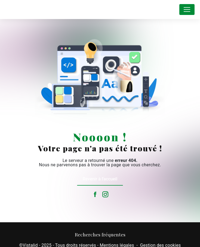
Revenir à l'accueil (100, 179)
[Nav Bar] (187, 9)
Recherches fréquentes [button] (100, 234)
